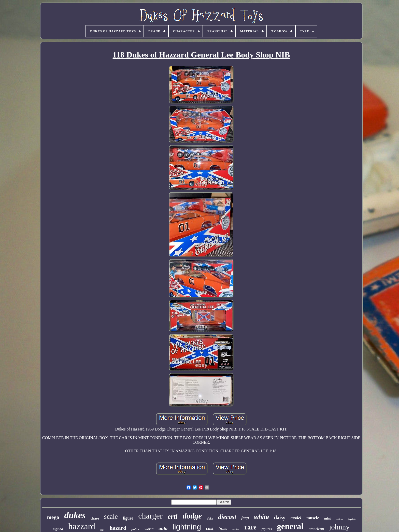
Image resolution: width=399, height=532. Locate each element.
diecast (227, 516)
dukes (75, 515)
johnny (339, 527)
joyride (352, 519)
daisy (279, 517)
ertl (173, 516)
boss (223, 528)
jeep (245, 517)
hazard (117, 528)
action (339, 519)
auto (163, 528)
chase (95, 518)
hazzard (81, 526)
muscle (312, 517)
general (290, 526)
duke (210, 518)
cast (209, 528)
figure (128, 518)
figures (267, 529)
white (261, 517)
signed (58, 529)
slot (102, 529)
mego (53, 517)
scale (111, 516)
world (149, 529)
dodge (192, 515)
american (316, 529)
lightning (187, 527)
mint (327, 518)
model (295, 517)
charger (150, 515)
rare (250, 527)
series (235, 529)
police (135, 529)
